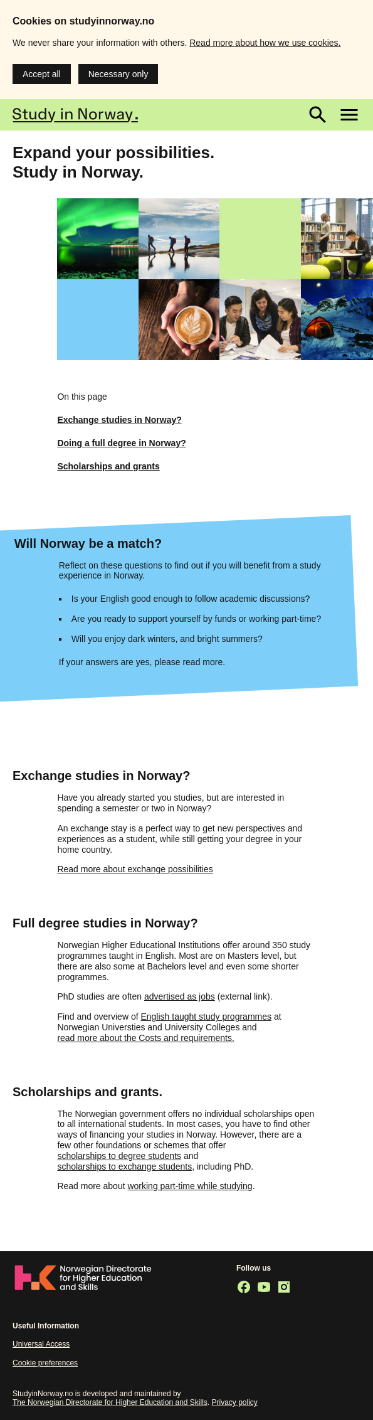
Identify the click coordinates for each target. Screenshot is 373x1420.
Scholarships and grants (108, 466)
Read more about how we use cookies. (264, 43)
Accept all (42, 74)
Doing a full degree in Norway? (121, 443)
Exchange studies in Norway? (119, 420)
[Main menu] (349, 115)
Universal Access (41, 1344)
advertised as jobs (179, 996)
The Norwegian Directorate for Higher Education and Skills (110, 1402)
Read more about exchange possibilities (135, 869)
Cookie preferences (45, 1363)
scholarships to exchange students (124, 1166)
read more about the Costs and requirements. (145, 1038)
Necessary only (118, 74)
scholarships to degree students (119, 1156)
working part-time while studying (189, 1186)
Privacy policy (235, 1402)
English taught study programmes (205, 1017)
